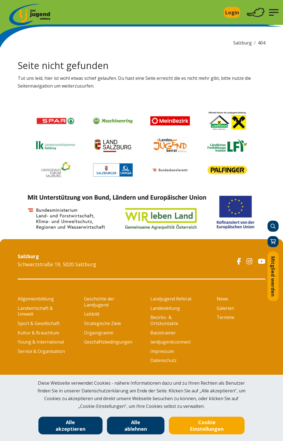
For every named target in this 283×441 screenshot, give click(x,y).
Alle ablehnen (135, 425)
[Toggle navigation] (255, 12)
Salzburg (242, 43)
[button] (274, 12)
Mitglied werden (273, 276)
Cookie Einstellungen (207, 425)
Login (232, 12)
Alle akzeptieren (70, 425)
